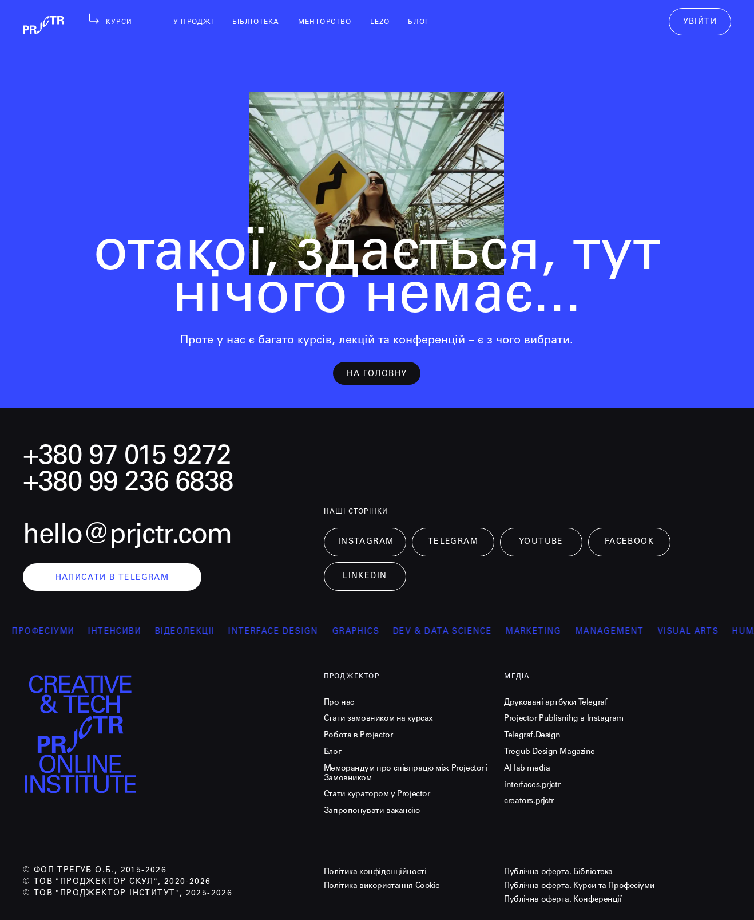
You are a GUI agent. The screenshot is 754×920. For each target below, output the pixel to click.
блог (418, 22)
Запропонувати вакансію (372, 811)
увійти (700, 22)
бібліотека (256, 22)
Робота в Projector (358, 736)
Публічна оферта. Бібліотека (558, 872)
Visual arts (698, 632)
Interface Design (283, 632)
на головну (377, 374)
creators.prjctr (529, 801)
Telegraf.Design (532, 736)
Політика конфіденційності (375, 872)
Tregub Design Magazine (549, 752)
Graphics (365, 632)
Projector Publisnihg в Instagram (564, 719)
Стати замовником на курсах (378, 719)
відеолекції (194, 632)
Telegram (453, 542)
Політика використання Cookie (382, 886)
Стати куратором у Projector (377, 795)
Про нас (339, 703)
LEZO (380, 22)
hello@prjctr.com (127, 536)
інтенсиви (124, 632)
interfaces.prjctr (532, 785)
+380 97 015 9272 (127, 457)
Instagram (366, 542)
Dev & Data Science (452, 632)
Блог (332, 752)
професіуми (53, 632)
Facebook (629, 542)
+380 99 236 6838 (128, 483)
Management (619, 632)
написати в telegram (112, 578)
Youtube (541, 542)
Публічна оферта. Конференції (562, 900)
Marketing (543, 632)
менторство (325, 22)
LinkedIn (365, 576)
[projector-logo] (166, 737)
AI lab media (527, 769)
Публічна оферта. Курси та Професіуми (579, 886)
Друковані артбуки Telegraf (555, 703)
